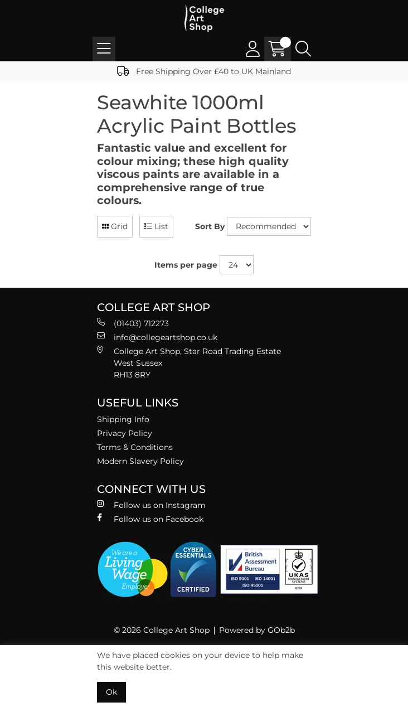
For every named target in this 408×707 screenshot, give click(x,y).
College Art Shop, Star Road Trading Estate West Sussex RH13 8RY (189, 363)
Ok (111, 692)
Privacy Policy (124, 433)
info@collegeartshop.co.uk (157, 337)
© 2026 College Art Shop (162, 630)
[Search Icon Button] (303, 49)
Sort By (210, 226)
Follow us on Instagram (151, 505)
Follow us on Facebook (150, 519)
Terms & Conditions (135, 447)
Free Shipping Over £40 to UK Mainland (204, 71)
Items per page (185, 265)
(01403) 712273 (133, 323)
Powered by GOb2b (257, 630)
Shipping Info (123, 419)
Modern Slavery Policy (140, 461)
